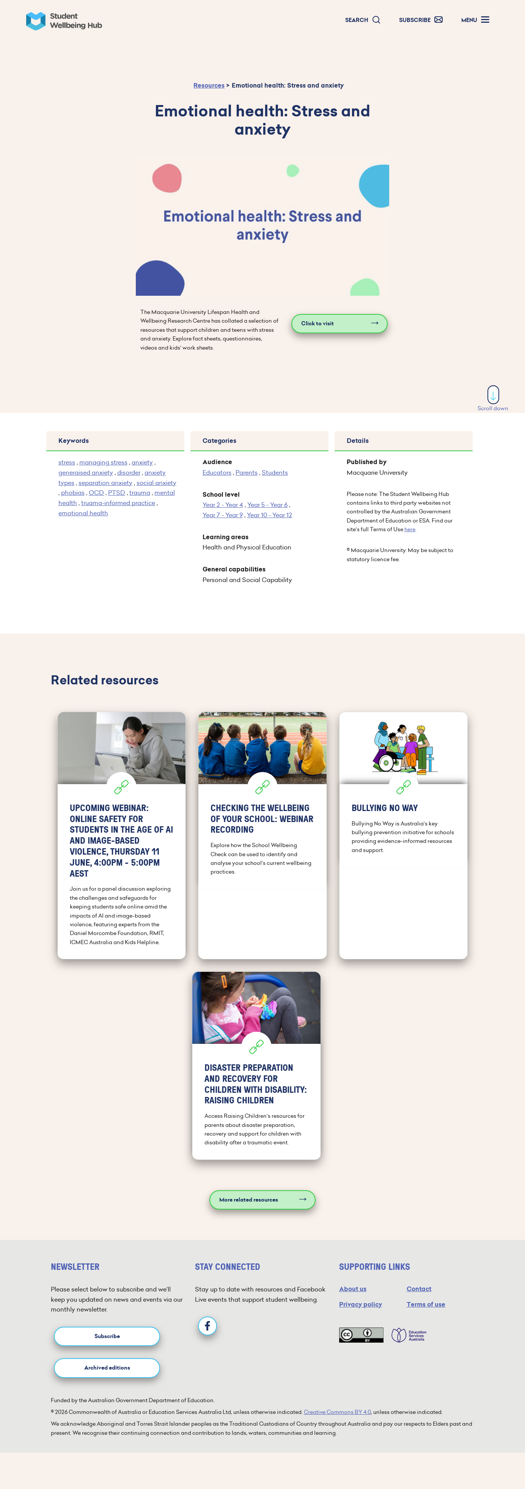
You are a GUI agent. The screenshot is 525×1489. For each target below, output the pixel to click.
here (409, 529)
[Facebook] (207, 1325)
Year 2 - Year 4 (223, 505)
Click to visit (317, 324)
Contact (419, 1289)
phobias (73, 492)
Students (275, 472)
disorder (128, 472)
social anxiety (156, 483)
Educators (217, 472)
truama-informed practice (118, 503)
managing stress (103, 462)
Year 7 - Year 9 (223, 515)
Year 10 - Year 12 (269, 515)
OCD (96, 492)
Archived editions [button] (107, 1368)
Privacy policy (360, 1304)
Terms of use (426, 1304)
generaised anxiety (85, 472)
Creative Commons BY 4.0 (337, 1412)
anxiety (142, 462)
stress (66, 462)
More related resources (248, 1200)
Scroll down (493, 398)
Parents (247, 472)
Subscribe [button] (107, 1336)
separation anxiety (105, 483)
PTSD (116, 492)
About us (352, 1289)
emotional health (83, 513)
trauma (139, 492)
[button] (363, 20)
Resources (209, 85)
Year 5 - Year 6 (267, 505)
